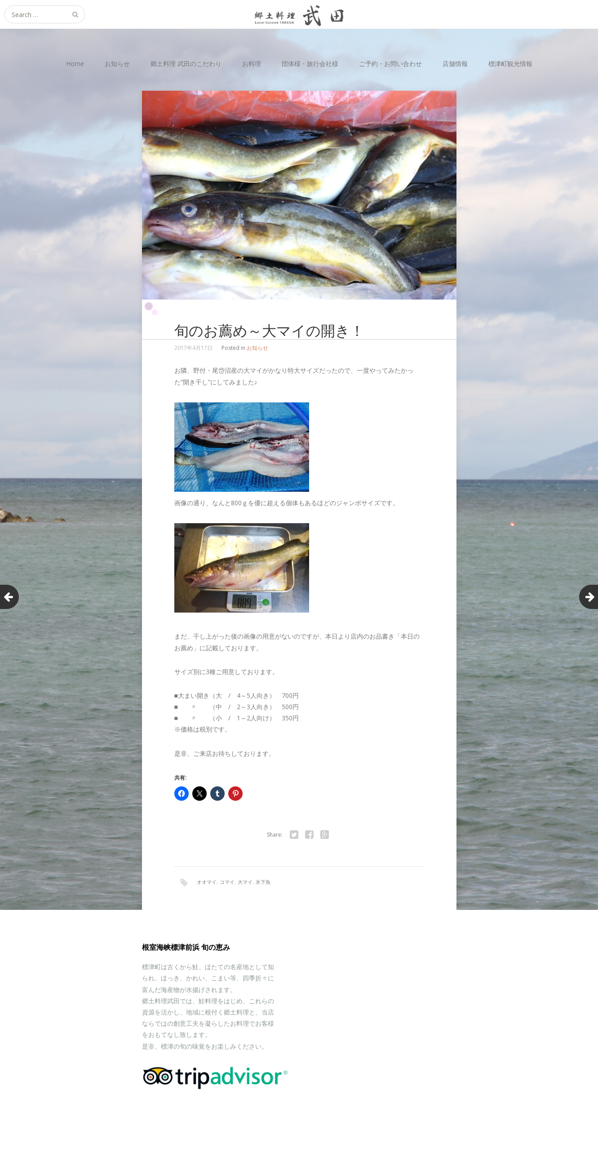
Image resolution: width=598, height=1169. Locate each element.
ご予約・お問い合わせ (390, 63)
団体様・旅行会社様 (310, 63)
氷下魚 (263, 881)
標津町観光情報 (510, 63)
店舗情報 (455, 63)
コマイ (227, 881)
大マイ (245, 881)
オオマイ (207, 881)
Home (75, 63)
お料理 (251, 63)
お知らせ (117, 63)
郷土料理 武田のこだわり (186, 63)
